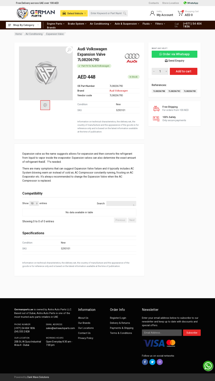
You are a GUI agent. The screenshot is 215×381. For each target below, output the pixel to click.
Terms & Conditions (121, 333)
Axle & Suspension (127, 23)
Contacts (154, 3)
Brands (51, 27)
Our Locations (86, 328)
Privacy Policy (85, 338)
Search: (116, 203)
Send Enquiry (174, 60)
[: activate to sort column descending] (79, 208)
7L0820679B (159, 91)
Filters (160, 23)
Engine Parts (55, 23)
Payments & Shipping (121, 328)
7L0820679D (190, 91)
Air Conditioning (100, 23)
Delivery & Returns (120, 322)
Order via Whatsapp (174, 54)
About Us (83, 317)
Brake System (77, 23)
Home (18, 34)
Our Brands (84, 322)
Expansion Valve (55, 34)
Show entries (34, 203)
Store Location (170, 3)
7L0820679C (174, 91)
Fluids (147, 23)
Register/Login (118, 317)
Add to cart (183, 71)
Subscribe (191, 332)
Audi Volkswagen (119, 90)
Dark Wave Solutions (38, 377)
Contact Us (84, 333)
